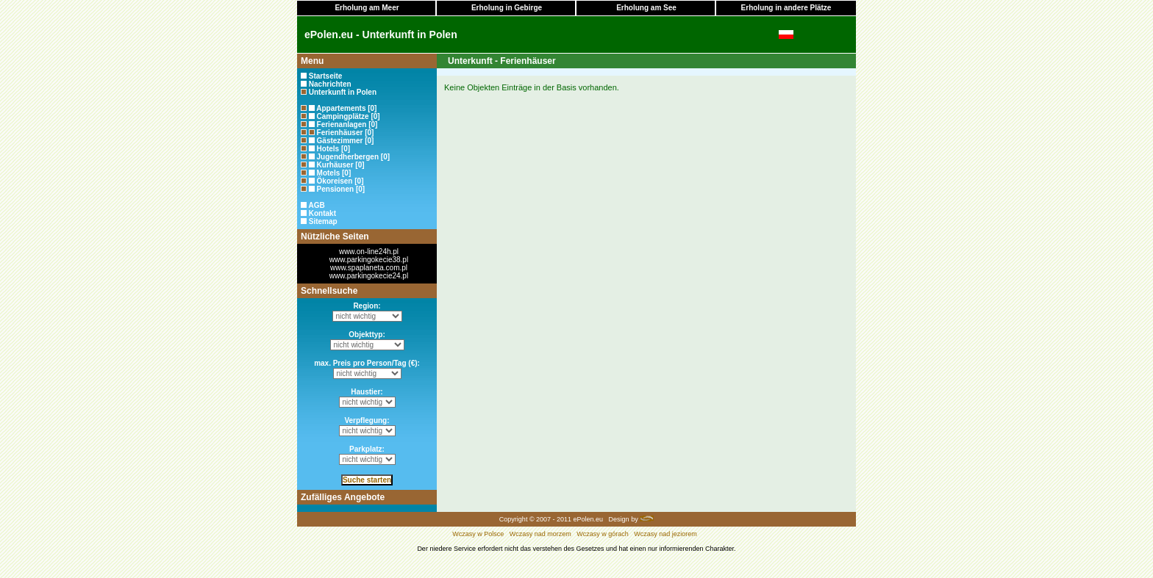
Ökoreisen (335, 181)
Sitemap (323, 221)
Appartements (340, 108)
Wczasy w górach (602, 534)
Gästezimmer (340, 141)
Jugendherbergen (348, 157)
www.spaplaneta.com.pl (368, 268)
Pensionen (335, 189)
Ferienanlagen (342, 124)
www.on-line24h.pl (369, 252)
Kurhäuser (335, 165)
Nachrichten (330, 84)
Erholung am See (646, 8)
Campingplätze (343, 116)
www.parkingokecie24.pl (368, 276)
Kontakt (322, 213)
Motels (328, 173)
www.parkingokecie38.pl (368, 260)
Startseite (326, 76)
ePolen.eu (589, 519)
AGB (316, 205)
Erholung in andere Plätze (786, 8)
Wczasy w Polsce (478, 534)
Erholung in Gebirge (506, 8)
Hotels (328, 149)
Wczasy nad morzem (540, 534)
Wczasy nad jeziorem (665, 534)
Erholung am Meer (367, 8)
